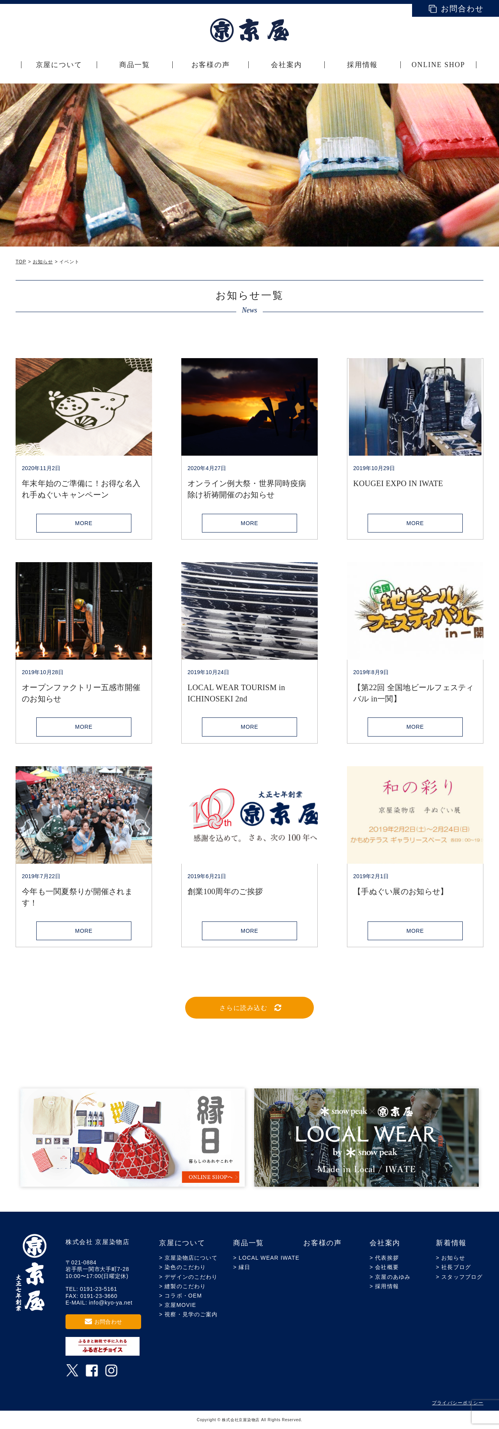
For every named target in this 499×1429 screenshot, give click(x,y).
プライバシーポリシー (457, 1403)
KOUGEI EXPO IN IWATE (398, 483)
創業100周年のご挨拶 (225, 891)
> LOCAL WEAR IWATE (266, 1258)
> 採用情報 (384, 1286)
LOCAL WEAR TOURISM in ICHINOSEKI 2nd (236, 693)
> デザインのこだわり (188, 1277)
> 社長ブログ (453, 1267)
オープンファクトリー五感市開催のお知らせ (81, 693)
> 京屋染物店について (188, 1258)
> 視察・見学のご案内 (188, 1314)
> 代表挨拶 (384, 1258)
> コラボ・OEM (180, 1295)
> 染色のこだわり (182, 1267)
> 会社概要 (384, 1267)
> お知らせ (450, 1258)
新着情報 (451, 1243)
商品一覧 (248, 1243)
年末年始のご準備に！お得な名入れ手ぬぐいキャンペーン (81, 489)
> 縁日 (242, 1267)
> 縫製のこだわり (182, 1286)
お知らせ (43, 261)
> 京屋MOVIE (177, 1305)
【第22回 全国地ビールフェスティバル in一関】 (413, 693)
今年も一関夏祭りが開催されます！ (77, 897)
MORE (84, 523)
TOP (21, 261)
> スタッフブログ (459, 1277)
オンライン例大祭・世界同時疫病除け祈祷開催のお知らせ (247, 489)
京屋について (182, 1243)
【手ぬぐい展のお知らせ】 (400, 891)
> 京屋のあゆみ (390, 1277)
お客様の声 (322, 1243)
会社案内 (385, 1243)
